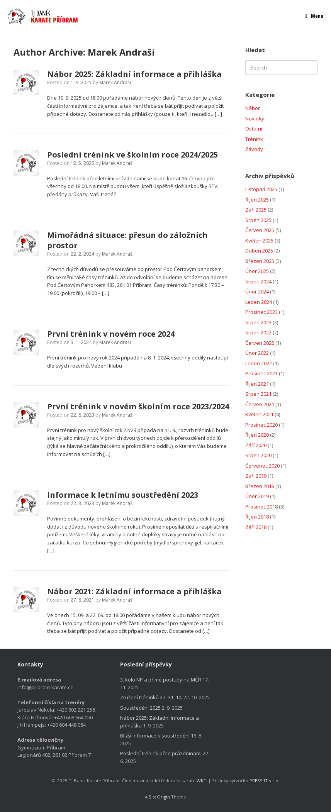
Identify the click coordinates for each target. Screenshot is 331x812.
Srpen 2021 (258, 393)
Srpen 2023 (258, 322)
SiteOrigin (159, 797)
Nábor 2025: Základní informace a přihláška (134, 74)
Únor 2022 (257, 352)
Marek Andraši (121, 52)
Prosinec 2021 (261, 373)
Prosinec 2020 (261, 424)
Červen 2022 (259, 342)
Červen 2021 (259, 404)
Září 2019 (255, 475)
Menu (314, 15)
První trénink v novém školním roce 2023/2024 (138, 406)
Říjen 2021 (257, 383)
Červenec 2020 (262, 465)
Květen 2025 (259, 240)
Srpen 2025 (258, 220)
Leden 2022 (258, 363)
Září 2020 (255, 445)
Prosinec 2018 (261, 506)
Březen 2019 (259, 486)
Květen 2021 (259, 414)
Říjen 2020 (257, 434)
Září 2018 (255, 527)
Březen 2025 (259, 261)
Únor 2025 (257, 271)
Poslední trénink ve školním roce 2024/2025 (132, 154)
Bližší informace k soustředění (155, 735)
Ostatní (253, 128)
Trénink (254, 139)
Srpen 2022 (258, 332)
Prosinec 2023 (261, 312)
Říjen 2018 (257, 516)
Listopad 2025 (261, 189)
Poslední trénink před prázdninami (161, 753)
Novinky (254, 118)
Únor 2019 (257, 496)
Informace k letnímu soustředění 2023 (122, 495)
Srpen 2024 (258, 281)
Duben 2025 (259, 250)
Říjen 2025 (257, 199)
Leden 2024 (258, 301)
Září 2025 (255, 209)
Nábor (252, 108)
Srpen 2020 (258, 455)
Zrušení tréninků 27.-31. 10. (151, 697)
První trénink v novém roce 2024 (111, 334)
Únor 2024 (257, 291)
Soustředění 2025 (140, 707)
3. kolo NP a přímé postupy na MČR (160, 679)
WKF (201, 780)
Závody (254, 149)
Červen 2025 (259, 230)
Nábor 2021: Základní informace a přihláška (134, 591)
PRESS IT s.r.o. (265, 780)
